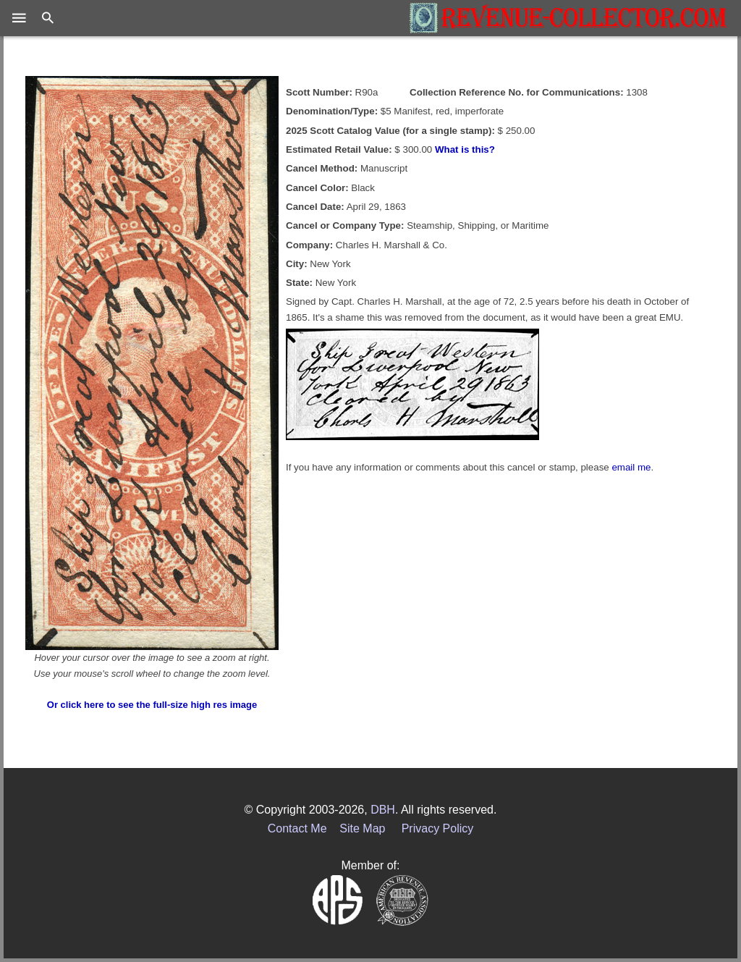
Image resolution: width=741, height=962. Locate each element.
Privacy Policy (438, 828)
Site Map (362, 828)
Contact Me (297, 828)
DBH (382, 809)
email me (631, 467)
